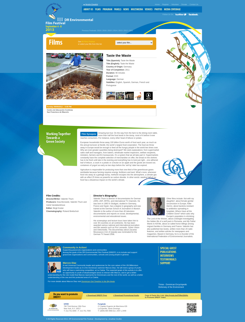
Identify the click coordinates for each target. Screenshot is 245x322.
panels (117, 9)
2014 (115, 31)
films (98, 9)
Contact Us (194, 4)
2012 (126, 31)
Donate (184, 4)
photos (158, 9)
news (126, 9)
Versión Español (91, 4)
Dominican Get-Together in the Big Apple (98, 281)
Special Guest (168, 248)
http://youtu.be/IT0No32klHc (176, 295)
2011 (131, 31)
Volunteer (175, 4)
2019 (99, 31)
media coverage (172, 9)
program (107, 9)
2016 (104, 31)
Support (165, 263)
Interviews (167, 256)
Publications (168, 252)
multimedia (137, 9)
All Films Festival (88, 42)
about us (88, 9)
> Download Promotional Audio (126, 295)
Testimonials (168, 259)
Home (157, 4)
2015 (110, 31)
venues (149, 9)
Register (165, 4)
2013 (120, 31)
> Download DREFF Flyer (96, 295)
